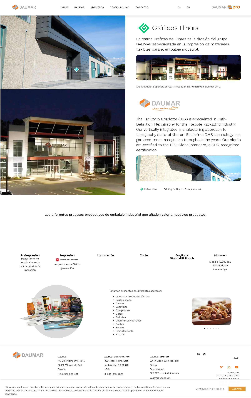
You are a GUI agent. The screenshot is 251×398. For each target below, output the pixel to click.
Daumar (79, 7)
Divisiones (97, 7)
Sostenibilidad (119, 7)
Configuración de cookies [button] (210, 388)
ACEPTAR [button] (237, 389)
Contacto (142, 7)
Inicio (64, 7)
